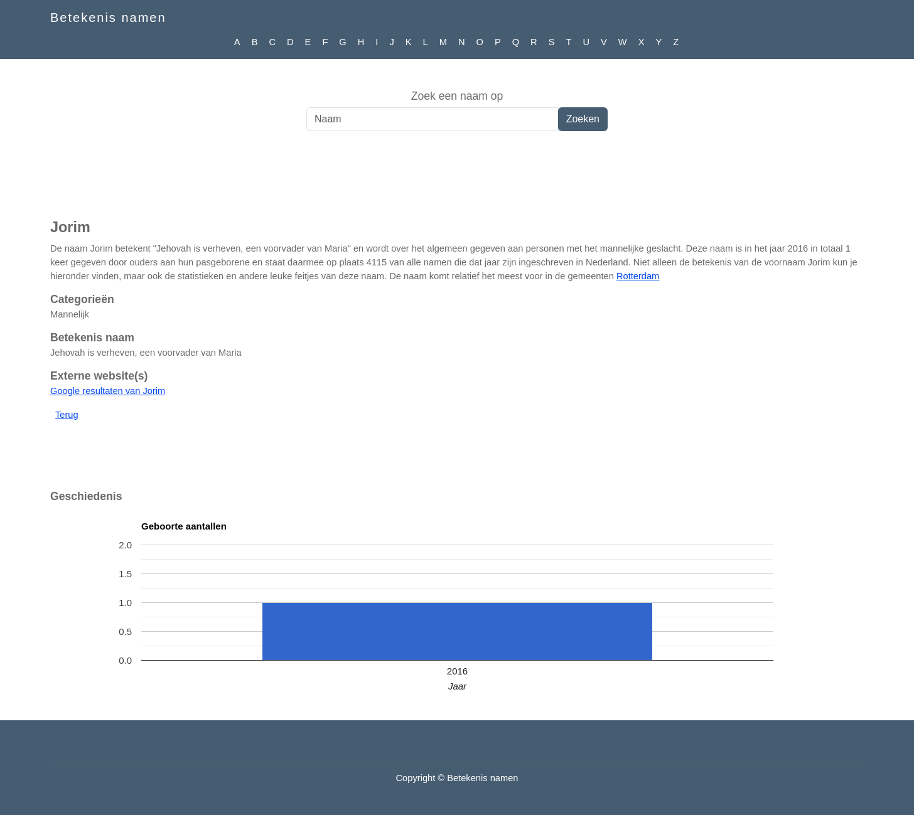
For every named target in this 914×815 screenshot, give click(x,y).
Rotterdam (637, 276)
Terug (66, 415)
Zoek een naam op (457, 96)
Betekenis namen (108, 17)
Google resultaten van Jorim (107, 391)
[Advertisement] (457, 181)
